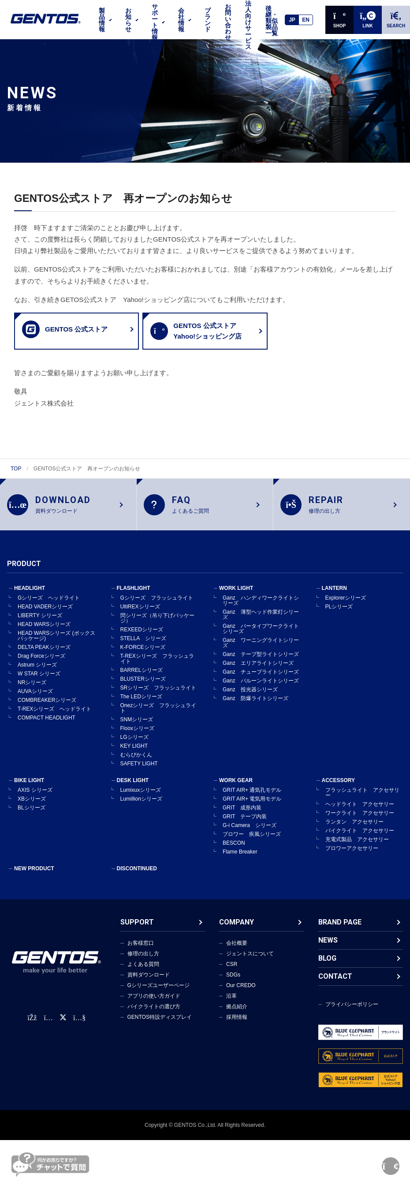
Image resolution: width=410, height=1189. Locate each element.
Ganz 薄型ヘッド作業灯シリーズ (261, 621)
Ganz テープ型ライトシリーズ (261, 661)
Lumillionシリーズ (141, 806)
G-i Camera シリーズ (249, 832)
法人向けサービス (248, 25)
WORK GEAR (236, 787)
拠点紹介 (236, 1013)
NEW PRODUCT (34, 875)
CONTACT (335, 983)
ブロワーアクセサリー (351, 855)
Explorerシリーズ (345, 605)
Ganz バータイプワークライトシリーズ (261, 635)
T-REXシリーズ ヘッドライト (54, 716)
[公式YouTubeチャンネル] (79, 1025)
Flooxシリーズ (137, 735)
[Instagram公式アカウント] (48, 1025)
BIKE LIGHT (29, 787)
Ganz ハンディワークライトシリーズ (261, 607)
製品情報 (102, 20)
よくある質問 (143, 971)
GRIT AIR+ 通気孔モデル (252, 797)
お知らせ (128, 20)
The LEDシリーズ (141, 704)
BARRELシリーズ (141, 677)
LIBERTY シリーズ (40, 622)
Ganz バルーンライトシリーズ (261, 688)
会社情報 (181, 20)
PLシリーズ (339, 614)
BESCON (234, 850)
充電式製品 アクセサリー (357, 846)
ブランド (208, 20)
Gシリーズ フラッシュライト (156, 605)
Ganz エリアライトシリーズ (258, 670)
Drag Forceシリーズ (41, 663)
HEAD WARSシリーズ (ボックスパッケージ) (56, 643)
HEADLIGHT (29, 595)
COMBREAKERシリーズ (47, 707)
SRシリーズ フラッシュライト (158, 695)
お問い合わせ (228, 22)
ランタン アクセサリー (354, 829)
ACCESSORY (338, 787)
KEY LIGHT (134, 753)
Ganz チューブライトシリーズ (261, 679)
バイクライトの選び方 (153, 1013)
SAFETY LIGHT (139, 771)
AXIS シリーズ (35, 797)
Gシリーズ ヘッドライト (49, 605)
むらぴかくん (136, 762)
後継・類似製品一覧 (271, 21)
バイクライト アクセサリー (359, 838)
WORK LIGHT (236, 595)
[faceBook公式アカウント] (32, 1025)
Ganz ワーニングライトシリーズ (261, 650)
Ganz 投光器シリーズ (250, 696)
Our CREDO (241, 992)
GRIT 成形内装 (242, 815)
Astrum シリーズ (37, 672)
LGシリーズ (134, 744)
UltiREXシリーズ (140, 614)
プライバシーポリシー (351, 1011)
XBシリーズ (32, 806)
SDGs (233, 982)
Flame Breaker (240, 859)
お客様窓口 (140, 950)
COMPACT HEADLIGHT (46, 725)
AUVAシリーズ (35, 698)
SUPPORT (137, 929)
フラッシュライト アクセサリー (362, 799)
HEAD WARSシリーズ (44, 631)
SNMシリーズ (136, 726)
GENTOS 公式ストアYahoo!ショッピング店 (196, 331)
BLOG (327, 965)
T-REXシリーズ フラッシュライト (157, 665)
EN (305, 20)
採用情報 (236, 1024)
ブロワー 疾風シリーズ (252, 841)
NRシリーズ (32, 689)
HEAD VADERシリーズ (45, 614)
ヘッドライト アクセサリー (359, 811)
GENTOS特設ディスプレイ (159, 1024)
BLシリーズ (31, 815)
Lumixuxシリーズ (140, 797)
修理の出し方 (143, 961)
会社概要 (236, 950)
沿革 (231, 1003)
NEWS (328, 947)
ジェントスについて (250, 961)
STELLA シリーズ (143, 645)
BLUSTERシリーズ (143, 686)
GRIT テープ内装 (245, 823)
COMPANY (236, 929)
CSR (231, 971)
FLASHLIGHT (133, 595)
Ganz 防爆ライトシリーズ (255, 705)
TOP (16, 469)
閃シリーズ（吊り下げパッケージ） (157, 625)
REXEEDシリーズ (141, 637)
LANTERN (334, 595)
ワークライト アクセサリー (359, 820)
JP (292, 20)
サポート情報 (155, 22)
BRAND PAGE (340, 929)
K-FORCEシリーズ (142, 654)
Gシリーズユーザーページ (158, 992)
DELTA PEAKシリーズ (44, 654)
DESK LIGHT (133, 787)
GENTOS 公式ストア (65, 329)
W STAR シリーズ (39, 681)
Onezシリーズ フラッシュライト (158, 715)
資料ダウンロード (148, 982)
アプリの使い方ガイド (153, 1003)
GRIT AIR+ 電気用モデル (252, 806)
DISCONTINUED (137, 875)
